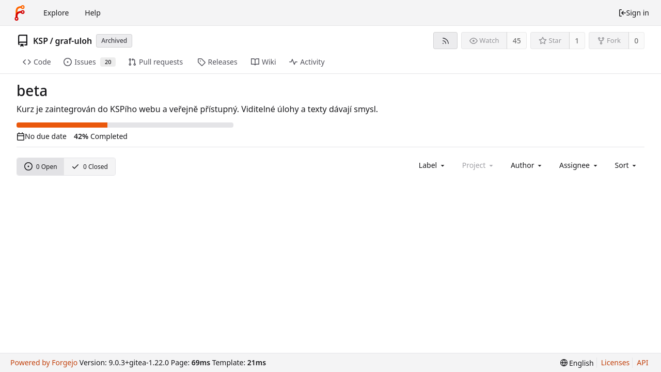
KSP (40, 41)
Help (93, 13)
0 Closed (89, 166)
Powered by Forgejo (43, 362)
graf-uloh (73, 41)
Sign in (633, 13)
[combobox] (432, 165)
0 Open (40, 166)
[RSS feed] (445, 40)
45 (517, 40)
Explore (56, 13)
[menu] (626, 165)
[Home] (19, 13)
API (642, 362)
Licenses (615, 362)
